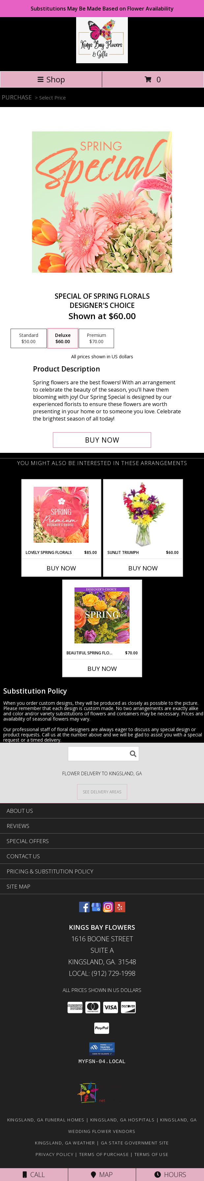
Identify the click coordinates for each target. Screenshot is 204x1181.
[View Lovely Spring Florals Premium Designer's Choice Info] (61, 514)
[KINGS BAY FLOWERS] (102, 61)
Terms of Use (151, 1154)
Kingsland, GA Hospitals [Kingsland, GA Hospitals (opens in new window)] (122, 1120)
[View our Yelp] (120, 910)
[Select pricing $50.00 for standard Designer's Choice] (28, 338)
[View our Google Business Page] (96, 910)
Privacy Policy (54, 1154)
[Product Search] (103, 753)
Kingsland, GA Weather (65, 1143)
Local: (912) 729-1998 (102, 973)
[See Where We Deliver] (102, 791)
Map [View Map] (102, 1174)
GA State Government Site (135, 1143)
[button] (102, 1049)
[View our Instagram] (108, 910)
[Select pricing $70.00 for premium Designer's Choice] (96, 338)
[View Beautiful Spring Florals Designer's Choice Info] (102, 615)
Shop (51, 79)
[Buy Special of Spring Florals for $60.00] (102, 440)
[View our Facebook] (84, 910)
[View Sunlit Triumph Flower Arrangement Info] (142, 514)
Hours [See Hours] (170, 1174)
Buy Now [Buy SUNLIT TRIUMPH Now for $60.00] (143, 568)
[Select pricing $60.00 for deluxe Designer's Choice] (62, 338)
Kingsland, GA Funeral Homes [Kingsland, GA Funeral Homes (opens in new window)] (46, 1120)
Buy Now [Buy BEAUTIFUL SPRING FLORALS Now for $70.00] (102, 668)
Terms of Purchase (104, 1154)
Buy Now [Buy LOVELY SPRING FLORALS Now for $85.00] (61, 568)
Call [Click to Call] (34, 1174)
